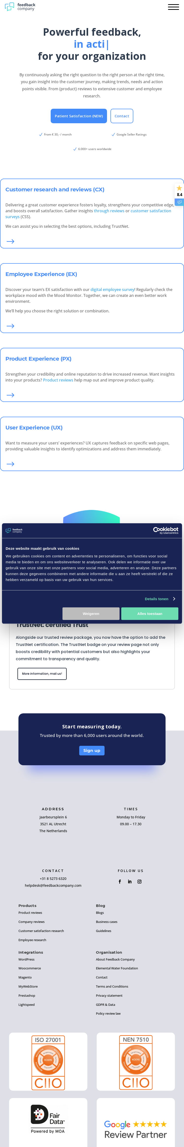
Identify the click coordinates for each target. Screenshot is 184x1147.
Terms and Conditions (112, 986)
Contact (122, 115)
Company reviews (31, 921)
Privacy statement (109, 995)
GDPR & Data (105, 1004)
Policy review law (108, 1013)
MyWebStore (28, 986)
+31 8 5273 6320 (53, 878)
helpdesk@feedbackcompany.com (53, 885)
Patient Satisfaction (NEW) (79, 115)
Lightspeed (26, 1004)
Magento (25, 977)
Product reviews (58, 380)
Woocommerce (29, 968)
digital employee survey (112, 289)
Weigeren (91, 614)
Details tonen (156, 599)
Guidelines (103, 931)
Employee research (32, 940)
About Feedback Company (115, 959)
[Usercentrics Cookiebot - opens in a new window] (156, 530)
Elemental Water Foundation (117, 968)
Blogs (100, 912)
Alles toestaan (149, 614)
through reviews (109, 211)
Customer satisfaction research (41, 931)
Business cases (106, 921)
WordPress (26, 959)
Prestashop (26, 995)
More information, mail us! (42, 674)
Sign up (91, 750)
